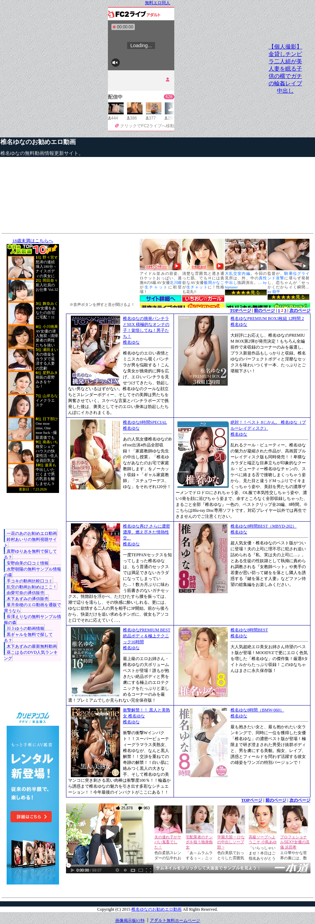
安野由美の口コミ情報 (28, 563)
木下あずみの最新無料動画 (32, 646)
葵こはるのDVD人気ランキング (31, 655)
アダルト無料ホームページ (175, 920)
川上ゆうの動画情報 (25, 628)
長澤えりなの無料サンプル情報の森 (32, 619)
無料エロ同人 (157, 2)
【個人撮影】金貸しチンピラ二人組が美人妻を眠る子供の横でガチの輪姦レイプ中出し (285, 69)
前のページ (264, 310)
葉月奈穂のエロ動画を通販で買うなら (32, 607)
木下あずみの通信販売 (28, 598)
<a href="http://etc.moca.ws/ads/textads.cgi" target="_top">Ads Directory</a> (188, 883)
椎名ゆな (131, 342)
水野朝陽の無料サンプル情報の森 (32, 572)
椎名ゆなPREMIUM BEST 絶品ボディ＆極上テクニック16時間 (146, 636)
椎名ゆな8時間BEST (249, 630)
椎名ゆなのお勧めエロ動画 (38, 141)
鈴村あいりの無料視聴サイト (30, 542)
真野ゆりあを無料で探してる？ (30, 554)
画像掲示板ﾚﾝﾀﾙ (130, 920)
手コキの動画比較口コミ (30, 581)
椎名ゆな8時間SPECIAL (145, 422)
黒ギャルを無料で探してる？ (28, 637)
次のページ (300, 310)
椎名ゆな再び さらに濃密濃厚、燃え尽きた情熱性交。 (146, 532)
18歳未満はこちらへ (32, 240)
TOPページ (240, 310)
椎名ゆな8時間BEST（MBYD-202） (263, 526)
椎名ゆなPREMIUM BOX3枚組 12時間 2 (267, 318)
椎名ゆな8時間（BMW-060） (257, 710)
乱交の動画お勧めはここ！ (32, 587)
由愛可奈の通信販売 (25, 592)
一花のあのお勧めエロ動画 (32, 533)
